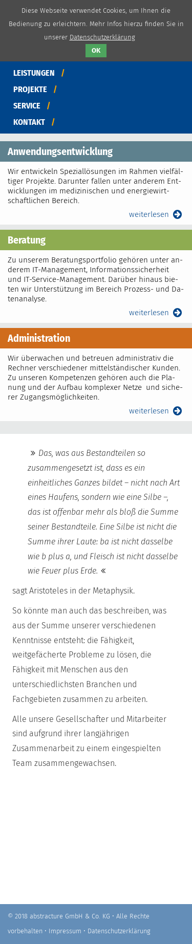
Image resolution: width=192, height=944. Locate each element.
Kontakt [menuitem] (29, 122)
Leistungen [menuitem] (34, 73)
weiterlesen (156, 214)
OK (96, 50)
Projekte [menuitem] (30, 89)
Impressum (65, 931)
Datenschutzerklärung (119, 931)
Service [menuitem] (26, 106)
